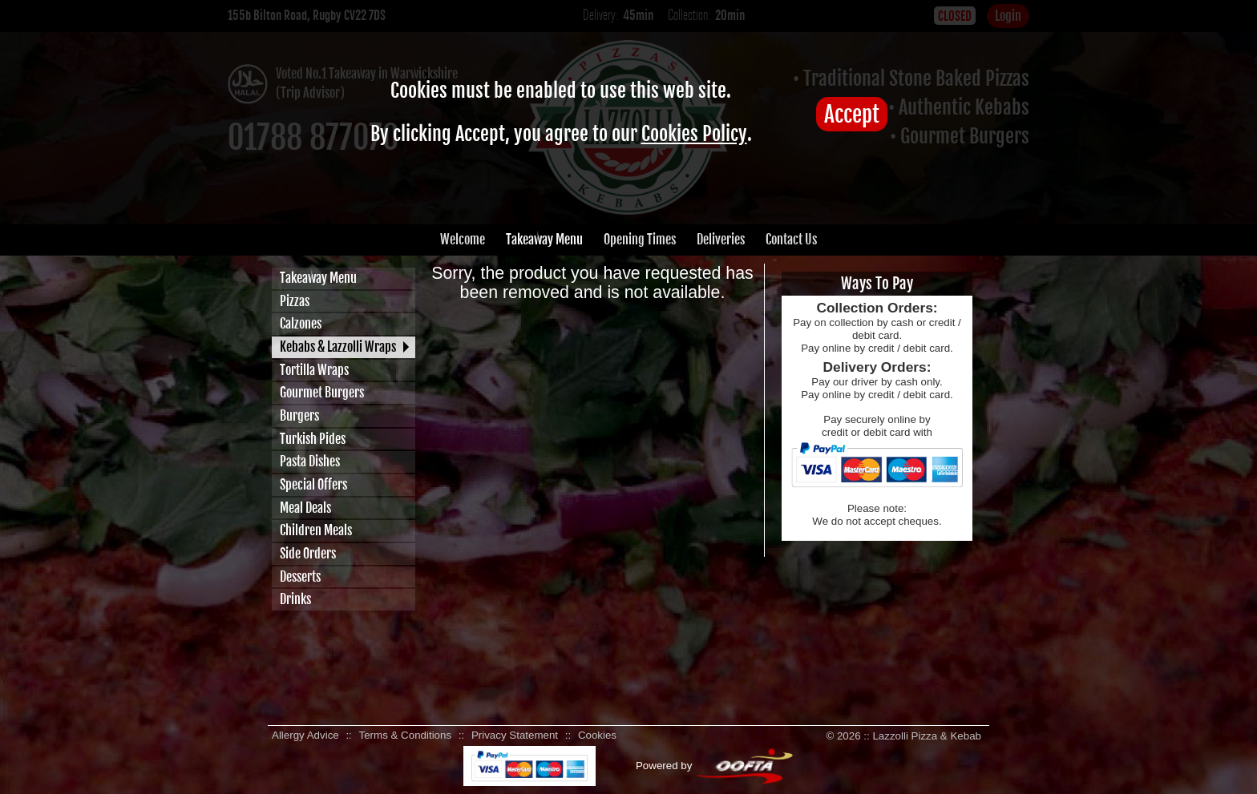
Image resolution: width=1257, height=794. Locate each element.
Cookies (597, 735)
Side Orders (308, 554)
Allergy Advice (305, 735)
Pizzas (294, 301)
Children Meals (316, 530)
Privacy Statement (514, 735)
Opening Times (640, 240)
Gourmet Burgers (322, 393)
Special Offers (313, 485)
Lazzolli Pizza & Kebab (926, 736)
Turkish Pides (313, 439)
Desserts (300, 577)
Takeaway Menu (544, 240)
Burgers (299, 416)
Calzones (300, 324)
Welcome (462, 240)
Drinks (295, 599)
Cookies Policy (694, 134)
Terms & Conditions (405, 735)
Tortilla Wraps (314, 370)
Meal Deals (305, 508)
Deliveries (721, 240)
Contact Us (791, 240)
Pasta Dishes (310, 461)
